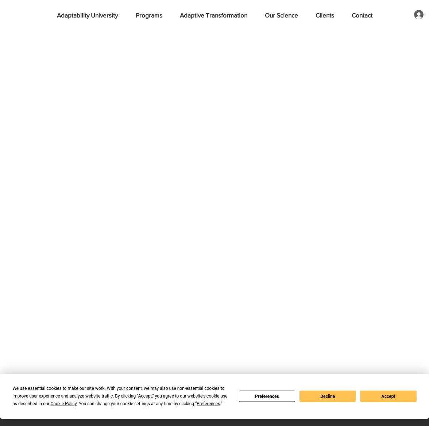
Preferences (267, 396)
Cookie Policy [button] (63, 403)
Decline (327, 396)
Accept (388, 396)
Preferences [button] (208, 403)
